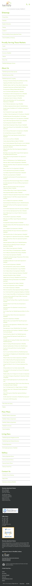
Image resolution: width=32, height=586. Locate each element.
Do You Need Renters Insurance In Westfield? (12, 133)
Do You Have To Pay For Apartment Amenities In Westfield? (15, 273)
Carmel (3, 46)
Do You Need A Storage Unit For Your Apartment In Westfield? (16, 118)
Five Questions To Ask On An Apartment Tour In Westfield (15, 93)
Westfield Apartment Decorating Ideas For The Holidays (14, 116)
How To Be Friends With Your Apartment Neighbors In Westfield (16, 292)
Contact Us (6, 471)
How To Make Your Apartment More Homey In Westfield (14, 252)
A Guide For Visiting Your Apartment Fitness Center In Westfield (16, 194)
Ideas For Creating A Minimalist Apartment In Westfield (14, 343)
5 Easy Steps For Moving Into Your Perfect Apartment (14, 362)
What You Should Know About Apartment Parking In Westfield (16, 289)
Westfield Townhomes (6, 425)
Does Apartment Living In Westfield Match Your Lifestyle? (15, 328)
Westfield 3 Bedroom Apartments (9, 422)
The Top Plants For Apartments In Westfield (12, 216)
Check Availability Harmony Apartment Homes (11, 34)
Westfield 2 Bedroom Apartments (9, 418)
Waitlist (4, 407)
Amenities (4, 20)
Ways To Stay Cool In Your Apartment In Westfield (13, 168)
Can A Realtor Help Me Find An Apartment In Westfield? (14, 172)
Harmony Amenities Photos (7, 459)
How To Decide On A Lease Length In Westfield (13, 112)
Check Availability (6, 429)
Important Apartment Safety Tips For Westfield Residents (15, 242)
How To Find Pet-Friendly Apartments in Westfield (13, 91)
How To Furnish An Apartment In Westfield (12, 264)
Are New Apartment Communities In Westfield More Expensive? (16, 396)
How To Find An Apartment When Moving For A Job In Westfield (16, 143)
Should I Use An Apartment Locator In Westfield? (13, 285)
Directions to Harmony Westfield (9, 482)
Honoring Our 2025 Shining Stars (10, 399)
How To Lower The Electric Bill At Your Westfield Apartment (15, 351)
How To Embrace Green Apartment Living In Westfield (14, 268)
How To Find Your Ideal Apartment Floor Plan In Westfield (15, 210)
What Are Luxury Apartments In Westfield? (12, 174)
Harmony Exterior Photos (7, 463)
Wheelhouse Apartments (6, 560)
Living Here (6, 434)
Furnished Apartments (6, 444)
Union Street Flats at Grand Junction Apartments (10, 558)
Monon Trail (4, 59)
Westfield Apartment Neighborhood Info (10, 437)
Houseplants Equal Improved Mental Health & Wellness (14, 87)
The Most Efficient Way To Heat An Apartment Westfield (14, 190)
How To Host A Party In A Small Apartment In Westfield (14, 250)
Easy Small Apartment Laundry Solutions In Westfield (14, 266)
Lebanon (4, 56)
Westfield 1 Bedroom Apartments (9, 415)
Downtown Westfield (6, 53)
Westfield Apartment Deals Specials (9, 71)
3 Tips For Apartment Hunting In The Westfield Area (13, 95)
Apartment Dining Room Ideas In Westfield (12, 275)
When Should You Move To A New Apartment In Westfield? (15, 234)
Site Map (27, 583)
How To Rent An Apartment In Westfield (11, 287)
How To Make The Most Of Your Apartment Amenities (14, 359)
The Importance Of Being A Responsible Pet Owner (13, 89)
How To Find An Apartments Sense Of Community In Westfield (16, 208)
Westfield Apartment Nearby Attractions (10, 441)
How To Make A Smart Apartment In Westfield (12, 248)
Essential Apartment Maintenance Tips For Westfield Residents (16, 202)
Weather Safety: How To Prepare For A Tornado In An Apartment (16, 373)
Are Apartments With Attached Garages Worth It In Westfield (15, 180)
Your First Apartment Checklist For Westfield (12, 122)
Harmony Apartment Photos (8, 456)
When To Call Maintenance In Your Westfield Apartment (14, 160)
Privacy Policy (5, 17)
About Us (5, 68)
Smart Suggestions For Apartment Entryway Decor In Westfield (16, 236)
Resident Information (6, 24)
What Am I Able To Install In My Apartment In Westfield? (14, 162)
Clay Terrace (4, 49)
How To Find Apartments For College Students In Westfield (15, 387)
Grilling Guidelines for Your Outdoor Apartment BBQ (13, 368)
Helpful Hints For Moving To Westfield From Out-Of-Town (15, 277)
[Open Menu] (29, 4)
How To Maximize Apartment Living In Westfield (13, 104)
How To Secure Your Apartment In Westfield (12, 254)
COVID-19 (4, 30)
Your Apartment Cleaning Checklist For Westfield (13, 222)
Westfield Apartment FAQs (7, 75)
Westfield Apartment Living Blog (9, 78)
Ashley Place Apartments (6, 559)
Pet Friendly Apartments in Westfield (9, 447)
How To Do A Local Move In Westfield (11, 139)
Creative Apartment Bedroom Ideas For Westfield (13, 141)
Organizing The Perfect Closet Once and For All (13, 82)
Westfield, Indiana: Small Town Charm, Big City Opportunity (15, 85)
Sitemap (4, 27)
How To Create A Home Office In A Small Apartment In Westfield (16, 294)
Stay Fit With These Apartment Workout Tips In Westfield (15, 120)
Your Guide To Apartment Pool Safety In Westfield (13, 283)
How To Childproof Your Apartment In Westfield (13, 200)
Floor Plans (6, 412)
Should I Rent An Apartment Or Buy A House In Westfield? (15, 125)
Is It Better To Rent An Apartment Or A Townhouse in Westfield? (16, 114)
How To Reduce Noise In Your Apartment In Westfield (14, 271)
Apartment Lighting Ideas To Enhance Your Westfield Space (15, 346)
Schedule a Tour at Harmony (8, 475)
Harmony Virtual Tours (6, 466)
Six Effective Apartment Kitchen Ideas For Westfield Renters (15, 106)
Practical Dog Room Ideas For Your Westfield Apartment (14, 334)
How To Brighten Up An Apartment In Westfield (13, 228)
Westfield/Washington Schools (8, 63)
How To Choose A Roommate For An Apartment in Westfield (15, 130)
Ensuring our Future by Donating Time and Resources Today (15, 80)
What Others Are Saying (7, 403)
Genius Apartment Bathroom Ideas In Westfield (12, 192)
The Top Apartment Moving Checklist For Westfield (13, 170)
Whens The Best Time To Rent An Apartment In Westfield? (15, 357)
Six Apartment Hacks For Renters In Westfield (12, 98)
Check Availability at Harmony (8, 37)
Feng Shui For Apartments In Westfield (11, 318)
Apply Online (5, 478)
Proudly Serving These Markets (14, 42)
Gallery (4, 453)
